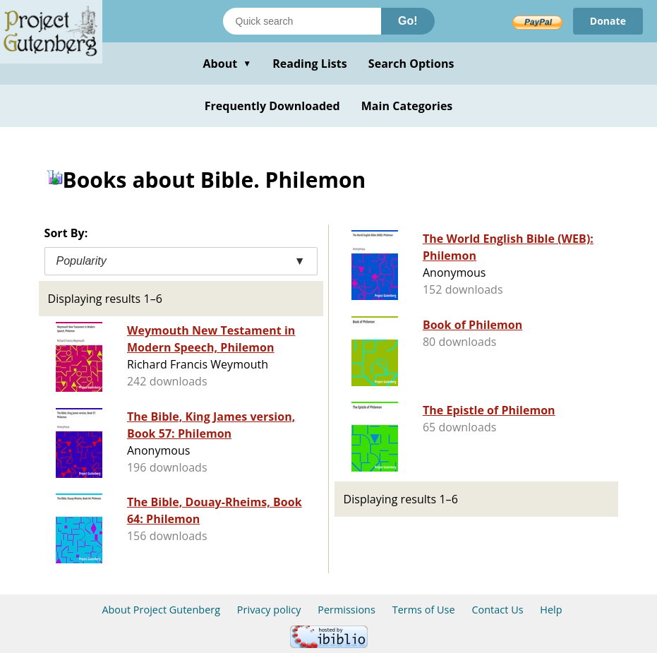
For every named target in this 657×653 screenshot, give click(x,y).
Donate (608, 21)
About (227, 63)
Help (551, 609)
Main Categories (407, 106)
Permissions (346, 609)
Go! (408, 21)
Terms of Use (423, 609)
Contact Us (497, 609)
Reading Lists (309, 63)
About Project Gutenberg (161, 609)
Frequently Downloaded (272, 106)
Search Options (411, 63)
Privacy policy (269, 609)
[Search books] (302, 21)
